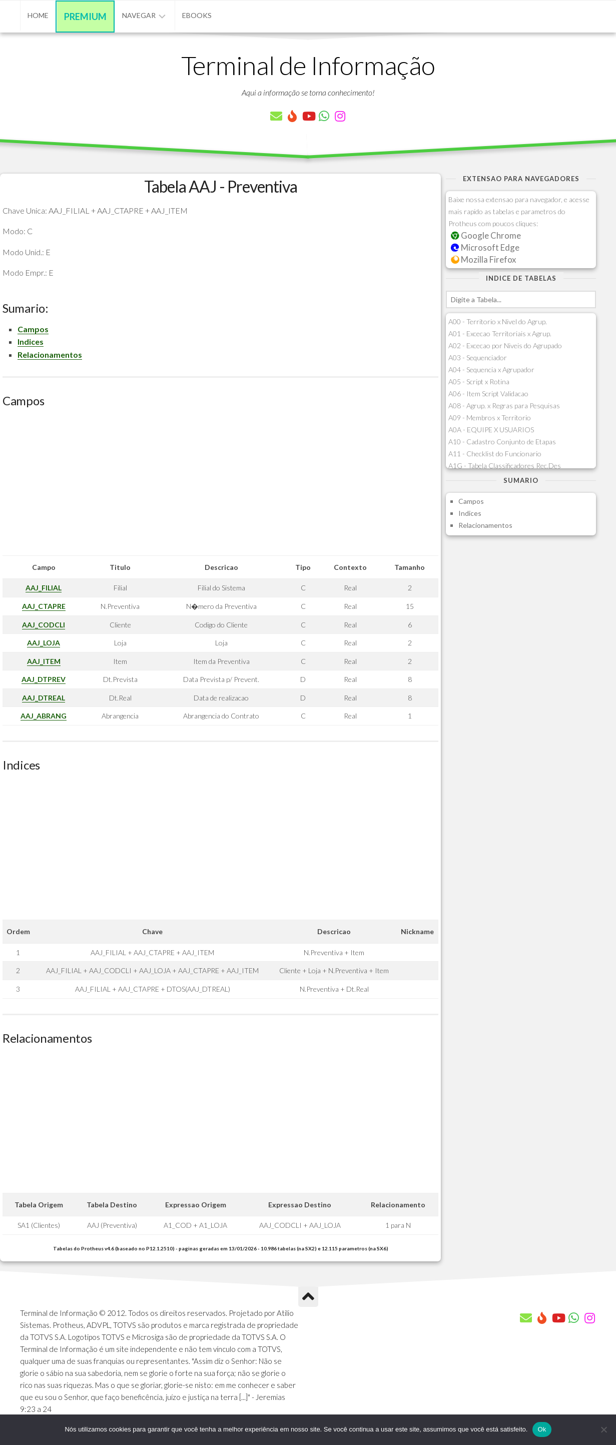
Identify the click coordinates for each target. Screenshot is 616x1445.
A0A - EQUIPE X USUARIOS (491, 429)
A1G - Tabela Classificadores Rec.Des (504, 465)
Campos (33, 329)
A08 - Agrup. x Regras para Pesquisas (504, 405)
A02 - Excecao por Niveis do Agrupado (505, 345)
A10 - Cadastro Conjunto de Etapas (502, 441)
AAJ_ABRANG (44, 715)
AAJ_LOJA (43, 642)
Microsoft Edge (485, 247)
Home (38, 15)
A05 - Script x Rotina (478, 381)
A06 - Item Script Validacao (488, 393)
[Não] (603, 1429)
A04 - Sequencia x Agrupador (491, 369)
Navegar (139, 15)
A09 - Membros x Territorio (489, 417)
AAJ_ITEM (44, 661)
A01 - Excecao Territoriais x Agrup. (499, 333)
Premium (85, 17)
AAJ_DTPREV (44, 679)
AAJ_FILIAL (44, 587)
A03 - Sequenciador (477, 357)
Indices (31, 341)
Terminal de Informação (308, 65)
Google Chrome (486, 235)
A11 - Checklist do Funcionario (494, 453)
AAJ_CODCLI (43, 624)
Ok (541, 1429)
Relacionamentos (50, 354)
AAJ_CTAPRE (44, 606)
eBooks (197, 15)
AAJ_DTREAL (43, 697)
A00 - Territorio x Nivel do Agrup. (497, 321)
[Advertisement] (220, 485)
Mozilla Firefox (483, 259)
